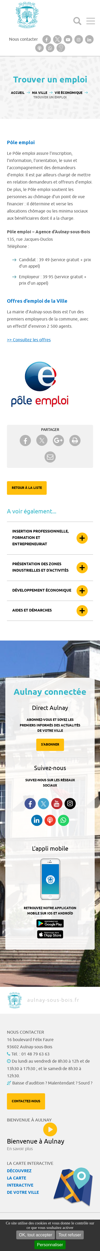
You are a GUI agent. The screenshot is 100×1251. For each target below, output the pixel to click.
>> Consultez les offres (29, 340)
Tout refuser (70, 1235)
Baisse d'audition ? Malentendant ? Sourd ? (52, 1083)
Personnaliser (50, 1244)
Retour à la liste (27, 488)
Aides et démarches (32, 610)
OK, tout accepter (35, 1235)
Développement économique (41, 590)
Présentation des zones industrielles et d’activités (40, 567)
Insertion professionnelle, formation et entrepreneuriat (40, 538)
